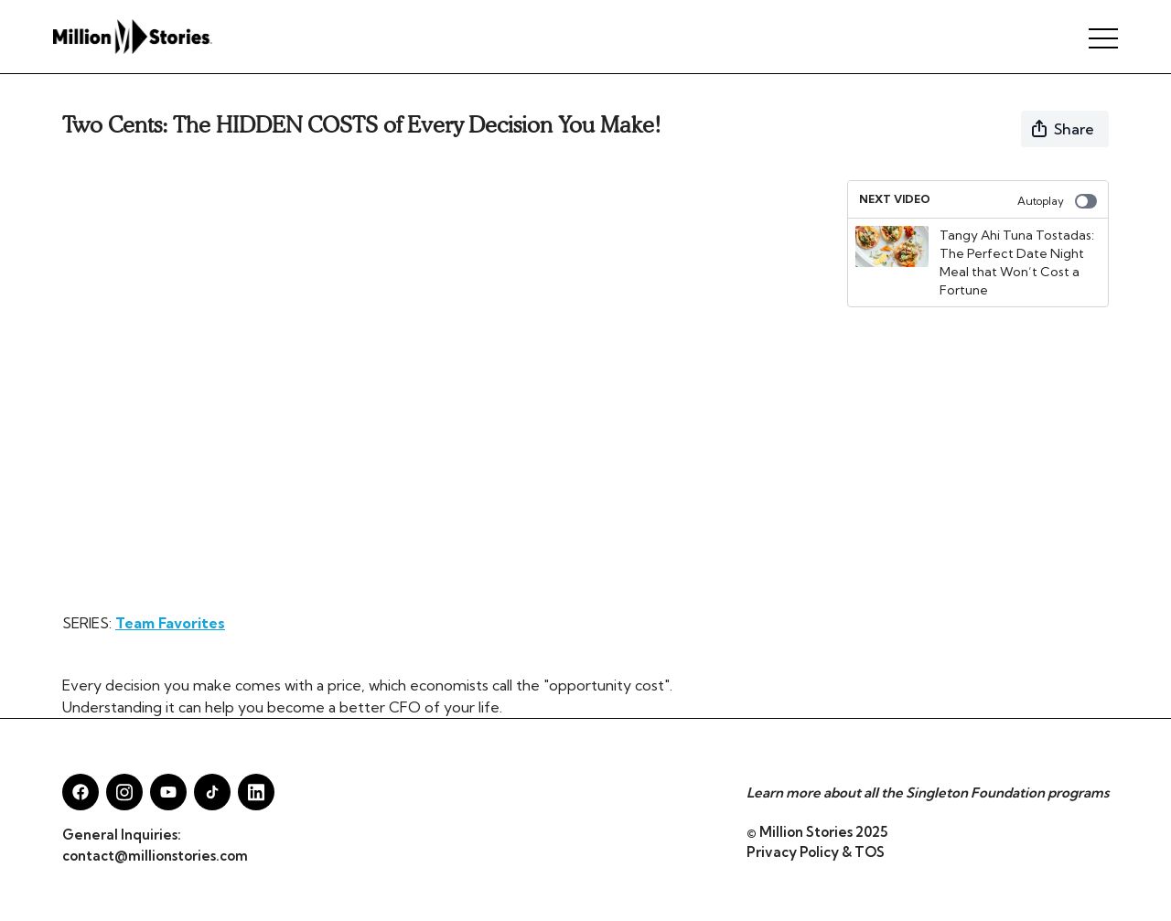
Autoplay (1057, 201)
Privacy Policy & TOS (816, 852)
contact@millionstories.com (155, 855)
